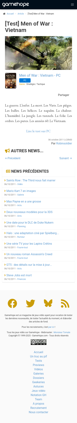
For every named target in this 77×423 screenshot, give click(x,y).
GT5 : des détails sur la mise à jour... (28, 264)
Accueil (38, 352)
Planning (21, 226)
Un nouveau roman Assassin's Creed (28, 254)
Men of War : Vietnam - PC (40, 75)
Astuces (38, 386)
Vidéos (38, 369)
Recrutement (38, 408)
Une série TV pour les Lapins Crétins (28, 243)
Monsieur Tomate (62, 332)
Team (38, 399)
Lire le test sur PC (38, 131)
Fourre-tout (22, 247)
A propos (38, 403)
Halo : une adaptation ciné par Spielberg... (31, 233)
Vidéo (20, 184)
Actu (19, 205)
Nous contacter (38, 412)
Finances (21, 279)
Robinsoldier (64, 143)
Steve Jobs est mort (18, 275)
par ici (51, 327)
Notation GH (38, 395)
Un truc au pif (38, 356)
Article (21, 14)
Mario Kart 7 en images (20, 191)
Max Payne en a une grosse (22, 201)
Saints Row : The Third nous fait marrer (29, 180)
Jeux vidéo (38, 390)
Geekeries (38, 382)
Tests (38, 360)
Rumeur (21, 237)
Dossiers (38, 378)
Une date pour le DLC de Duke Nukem (29, 222)
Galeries (38, 373)
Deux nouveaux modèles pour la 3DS (28, 212)
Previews (38, 365)
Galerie (20, 195)
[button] (72, 4)
